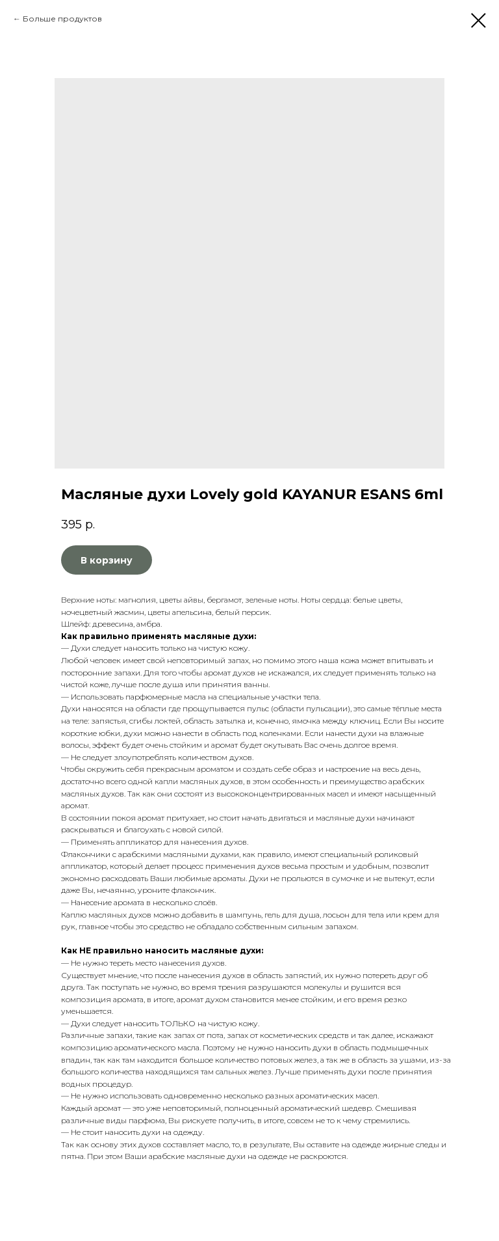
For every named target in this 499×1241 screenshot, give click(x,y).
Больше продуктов (62, 18)
